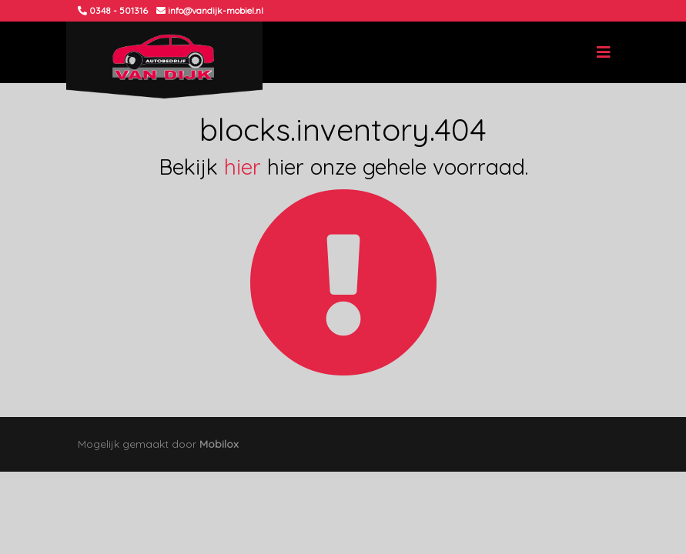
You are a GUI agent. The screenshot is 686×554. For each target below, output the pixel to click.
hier (242, 166)
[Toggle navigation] (604, 52)
